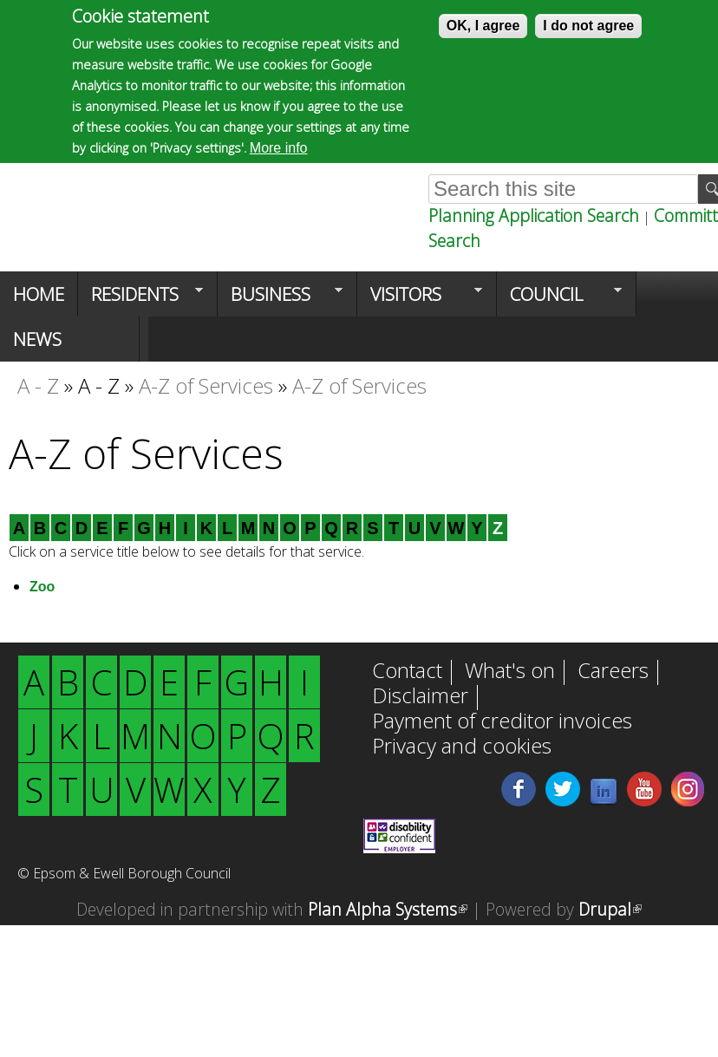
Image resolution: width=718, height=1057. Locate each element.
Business (280, 299)
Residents (140, 299)
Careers (613, 672)
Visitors (419, 299)
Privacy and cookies (462, 747)
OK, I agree (483, 23)
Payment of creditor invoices (502, 722)
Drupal (610, 909)
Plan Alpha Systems (387, 909)
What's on (510, 672)
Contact (407, 672)
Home (38, 294)
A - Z (38, 385)
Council (559, 299)
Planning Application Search (533, 215)
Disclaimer (420, 697)
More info (279, 146)
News (37, 339)
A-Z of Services (206, 385)
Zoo (42, 586)
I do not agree (588, 23)
